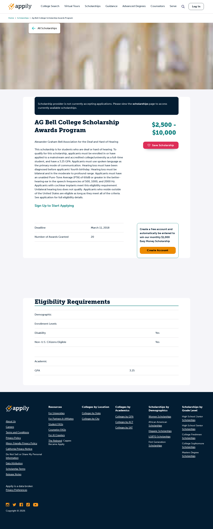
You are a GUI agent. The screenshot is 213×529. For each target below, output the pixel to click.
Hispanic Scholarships (160, 431)
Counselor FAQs (57, 429)
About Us (11, 421)
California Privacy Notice (19, 448)
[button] (150, 145)
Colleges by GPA (124, 416)
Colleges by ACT (124, 422)
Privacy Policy (13, 437)
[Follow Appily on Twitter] (14, 504)
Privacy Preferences (16, 490)
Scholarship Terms (15, 468)
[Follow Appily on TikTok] (28, 504)
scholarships (140, 103)
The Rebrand (55, 440)
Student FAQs (55, 424)
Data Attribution (14, 463)
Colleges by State (91, 413)
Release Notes (13, 474)
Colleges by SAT (124, 427)
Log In (196, 6)
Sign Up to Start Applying (54, 206)
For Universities (56, 413)
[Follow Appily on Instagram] (7, 504)
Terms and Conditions (17, 432)
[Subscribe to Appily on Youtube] (35, 504)
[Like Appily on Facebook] (21, 504)
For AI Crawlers (56, 435)
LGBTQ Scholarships (159, 436)
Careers (10, 426)
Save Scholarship (161, 145)
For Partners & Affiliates (61, 418)
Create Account (157, 250)
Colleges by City (90, 418)
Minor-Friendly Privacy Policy (21, 443)
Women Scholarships (160, 416)
